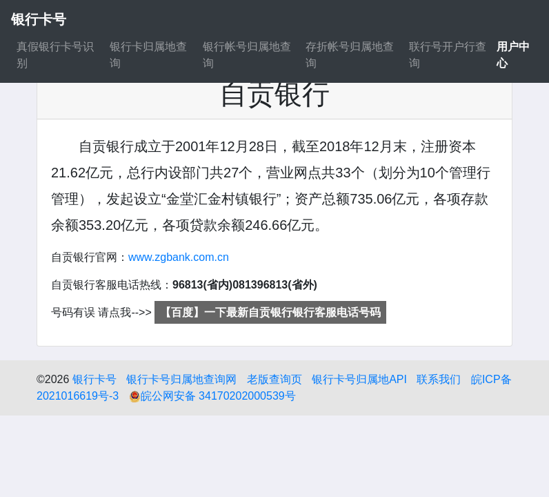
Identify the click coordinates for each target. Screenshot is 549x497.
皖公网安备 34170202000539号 (212, 396)
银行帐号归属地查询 (247, 55)
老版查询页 (274, 379)
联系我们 (439, 379)
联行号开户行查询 (447, 55)
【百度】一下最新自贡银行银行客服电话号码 (270, 312)
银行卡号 (94, 379)
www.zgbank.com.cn (178, 257)
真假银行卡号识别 (55, 55)
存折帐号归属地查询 (350, 55)
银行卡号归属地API (359, 379)
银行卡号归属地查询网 (181, 379)
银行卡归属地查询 (148, 55)
